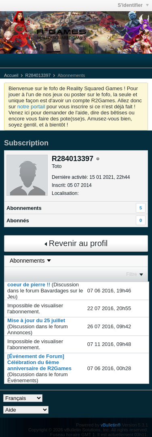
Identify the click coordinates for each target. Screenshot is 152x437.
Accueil (11, 75)
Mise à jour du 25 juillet (36, 320)
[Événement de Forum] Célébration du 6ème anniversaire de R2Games (39, 362)
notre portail (31, 107)
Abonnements (24, 208)
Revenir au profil (76, 243)
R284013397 (38, 75)
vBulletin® (111, 425)
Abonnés (17, 220)
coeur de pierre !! (28, 285)
